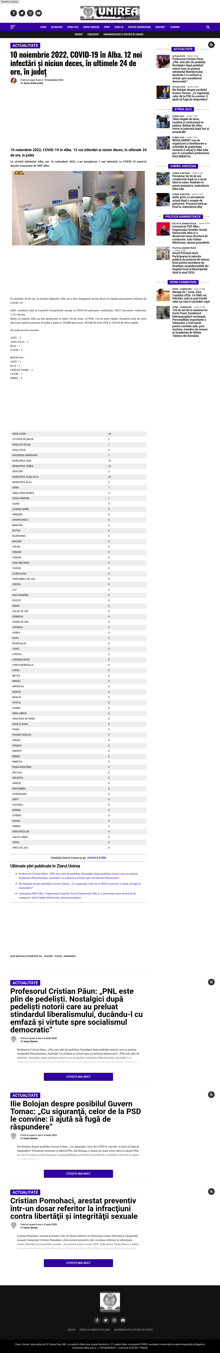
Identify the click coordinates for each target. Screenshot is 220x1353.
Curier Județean (91, 27)
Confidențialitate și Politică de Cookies (123, 34)
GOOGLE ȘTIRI (96, 857)
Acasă (43, 27)
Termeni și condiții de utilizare (94, 1329)
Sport (107, 27)
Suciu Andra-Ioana (33, 83)
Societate (160, 27)
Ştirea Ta (118, 27)
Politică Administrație (139, 27)
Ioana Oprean (31, 1041)
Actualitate (57, 27)
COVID (59, 956)
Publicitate (93, 34)
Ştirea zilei (72, 27)
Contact (79, 34)
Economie (175, 27)
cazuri (49, 956)
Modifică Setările (9, 1)
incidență (70, 956)
